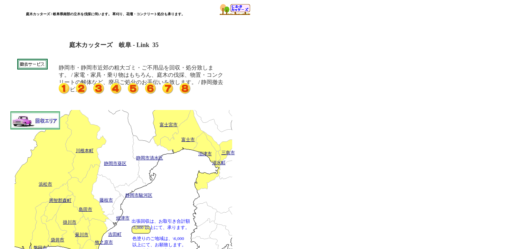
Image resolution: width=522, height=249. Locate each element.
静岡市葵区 (115, 163)
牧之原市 (104, 242)
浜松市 (45, 184)
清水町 (219, 162)
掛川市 (69, 222)
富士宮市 (169, 124)
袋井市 (57, 239)
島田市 (85, 209)
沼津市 (205, 153)
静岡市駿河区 (138, 195)
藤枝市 (106, 200)
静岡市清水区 (149, 157)
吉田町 (115, 234)
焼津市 (123, 218)
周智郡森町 (60, 200)
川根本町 (85, 150)
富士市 (188, 139)
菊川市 (81, 234)
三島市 (228, 152)
